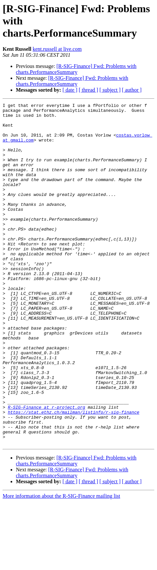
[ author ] (132, 90)
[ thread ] (88, 90)
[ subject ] (110, 90)
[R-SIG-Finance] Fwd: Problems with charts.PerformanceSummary (76, 69)
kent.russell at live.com (57, 49)
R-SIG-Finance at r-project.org (46, 468)
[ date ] (69, 90)
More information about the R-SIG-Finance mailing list (61, 564)
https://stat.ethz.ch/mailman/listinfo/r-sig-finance (73, 474)
